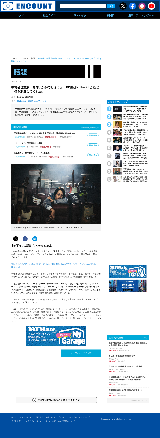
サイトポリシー (17, 421)
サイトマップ (84, 417)
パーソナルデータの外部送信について (60, 421)
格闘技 (110, 15)
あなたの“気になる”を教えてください (56, 400)
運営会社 (39, 417)
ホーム (13, 417)
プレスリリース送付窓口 (67, 417)
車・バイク (80, 15)
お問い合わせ (50, 417)
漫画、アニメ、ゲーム (141, 15)
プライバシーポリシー (34, 421)
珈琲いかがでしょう (37, 101)
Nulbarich (21, 101)
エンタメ (19, 15)
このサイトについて (26, 417)
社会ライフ (49, 15)
